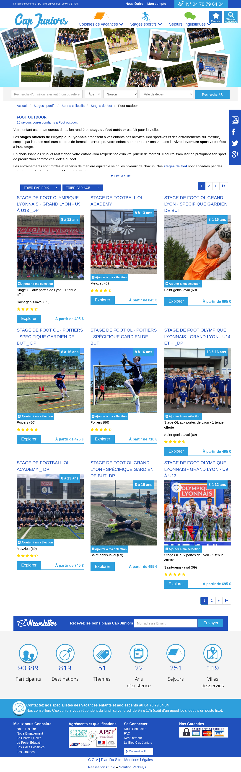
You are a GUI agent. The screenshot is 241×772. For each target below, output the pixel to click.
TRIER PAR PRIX (36, 188)
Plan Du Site (111, 760)
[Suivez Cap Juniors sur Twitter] (235, 143)
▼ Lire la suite (120, 176)
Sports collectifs (73, 106)
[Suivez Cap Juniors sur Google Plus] (235, 154)
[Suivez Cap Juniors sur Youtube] (235, 120)
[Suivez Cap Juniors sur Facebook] (235, 132)
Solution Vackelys (132, 767)
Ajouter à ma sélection (37, 283)
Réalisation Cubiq (101, 767)
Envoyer (210, 623)
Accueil (22, 106)
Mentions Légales (138, 760)
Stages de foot (101, 106)
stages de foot (175, 166)
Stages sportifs (44, 106)
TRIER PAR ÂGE (78, 188)
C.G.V (93, 760)
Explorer (28, 318)
